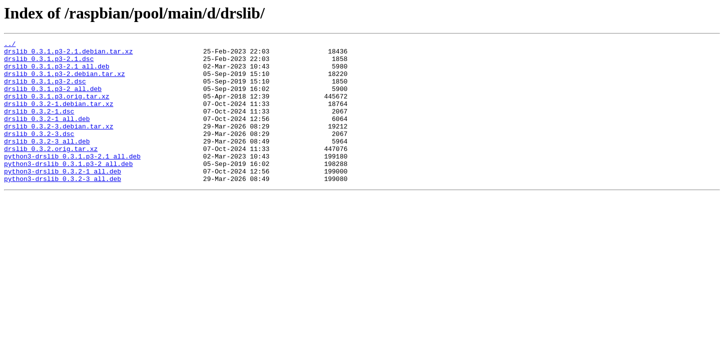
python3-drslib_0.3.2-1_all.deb (62, 198)
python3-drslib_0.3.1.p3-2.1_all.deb (72, 180)
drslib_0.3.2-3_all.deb (47, 162)
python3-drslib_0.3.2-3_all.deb (62, 207)
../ (10, 45)
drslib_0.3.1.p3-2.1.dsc (49, 63)
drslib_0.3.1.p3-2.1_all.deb (57, 72)
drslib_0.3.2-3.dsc (39, 153)
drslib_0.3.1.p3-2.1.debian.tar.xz (68, 54)
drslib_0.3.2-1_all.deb (47, 135)
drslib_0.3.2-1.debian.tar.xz (58, 117)
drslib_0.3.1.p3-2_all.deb (53, 99)
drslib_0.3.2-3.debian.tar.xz (58, 144)
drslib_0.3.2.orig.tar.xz (51, 171)
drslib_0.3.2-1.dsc (39, 126)
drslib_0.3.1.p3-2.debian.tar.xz (64, 81)
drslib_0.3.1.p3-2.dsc (45, 90)
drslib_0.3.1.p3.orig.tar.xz (57, 108)
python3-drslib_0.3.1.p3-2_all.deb (68, 189)
